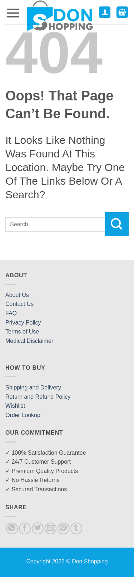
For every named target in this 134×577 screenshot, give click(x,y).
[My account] (104, 12)
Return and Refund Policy (37, 397)
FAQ (11, 313)
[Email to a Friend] (50, 528)
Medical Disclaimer (29, 341)
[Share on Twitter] (38, 528)
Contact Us (19, 304)
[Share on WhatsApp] (12, 528)
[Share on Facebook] (25, 528)
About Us (17, 295)
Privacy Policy (23, 323)
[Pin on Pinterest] (63, 528)
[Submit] (117, 224)
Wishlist (15, 406)
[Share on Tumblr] (76, 528)
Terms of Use (22, 331)
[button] (13, 12)
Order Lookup (22, 415)
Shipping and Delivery (33, 387)
